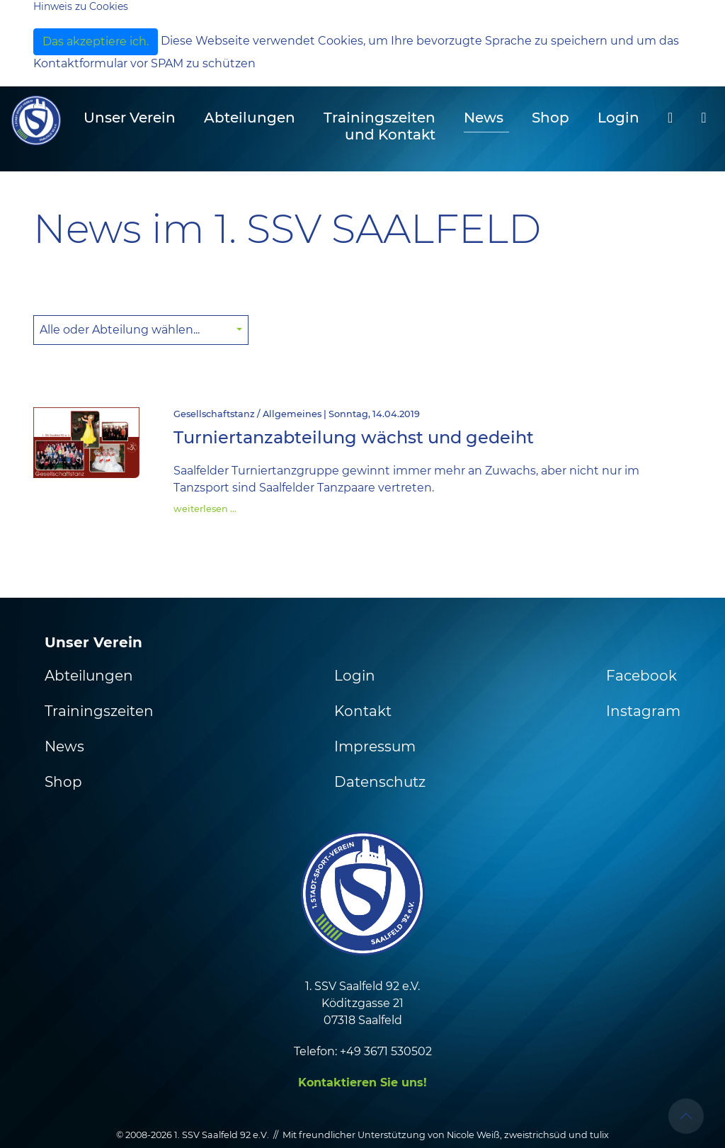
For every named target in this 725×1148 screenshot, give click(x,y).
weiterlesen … (204, 509)
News (483, 117)
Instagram (643, 711)
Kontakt (363, 711)
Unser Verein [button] (130, 117)
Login (618, 117)
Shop (550, 117)
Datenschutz (380, 781)
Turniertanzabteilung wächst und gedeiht (353, 437)
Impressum (375, 746)
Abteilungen (89, 675)
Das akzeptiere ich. (95, 41)
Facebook (641, 675)
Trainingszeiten (99, 711)
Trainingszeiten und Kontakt (379, 126)
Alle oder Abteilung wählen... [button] (121, 329)
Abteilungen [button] (249, 117)
